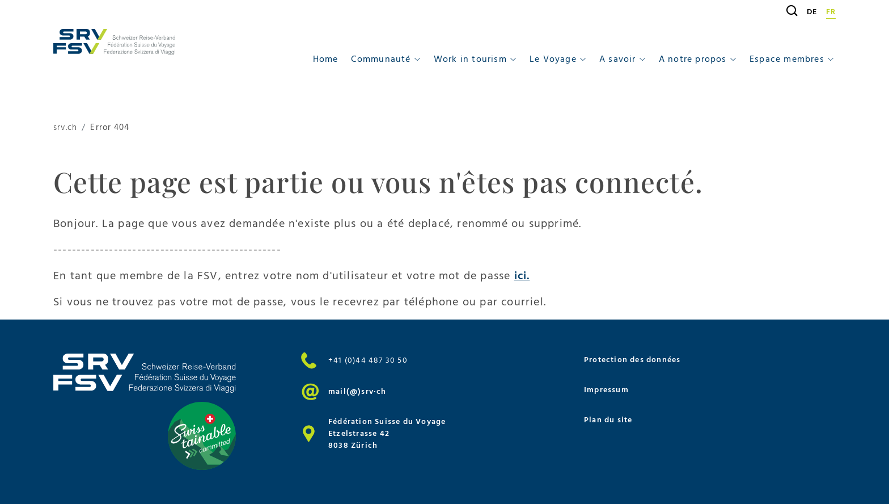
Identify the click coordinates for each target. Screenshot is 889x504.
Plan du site (608, 419)
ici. (522, 276)
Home (325, 59)
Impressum (606, 389)
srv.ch (65, 128)
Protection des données (632, 359)
